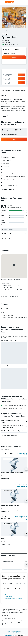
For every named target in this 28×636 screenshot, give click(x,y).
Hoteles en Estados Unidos (8, 634)
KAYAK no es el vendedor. (14, 618)
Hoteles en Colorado (19, 634)
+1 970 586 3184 (6, 42)
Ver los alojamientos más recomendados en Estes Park (21, 518)
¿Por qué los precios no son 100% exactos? (14, 623)
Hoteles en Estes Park (9, 596)
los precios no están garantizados (13, 613)
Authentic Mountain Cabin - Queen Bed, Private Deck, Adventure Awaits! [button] (13, 473)
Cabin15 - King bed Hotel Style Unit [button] (10, 505)
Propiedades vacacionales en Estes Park (13, 598)
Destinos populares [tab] (20, 583)
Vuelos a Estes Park (8, 592)
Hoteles (18, 631)
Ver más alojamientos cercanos (22, 453)
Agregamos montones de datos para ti (14, 621)
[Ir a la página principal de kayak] (9, 2)
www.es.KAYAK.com (11, 631)
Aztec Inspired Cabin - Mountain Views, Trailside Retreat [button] (13, 537)
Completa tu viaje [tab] (7, 583)
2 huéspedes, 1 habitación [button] (10, 53)
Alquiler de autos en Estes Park (11, 594)
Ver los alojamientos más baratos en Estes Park (21, 485)
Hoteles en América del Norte (13, 632)
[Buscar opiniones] (15, 229)
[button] (2, 2)
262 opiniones (14, 44)
